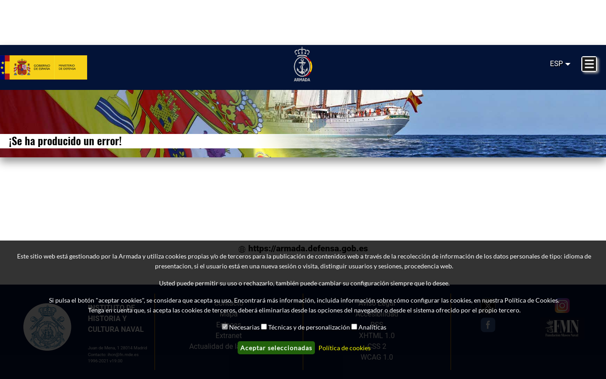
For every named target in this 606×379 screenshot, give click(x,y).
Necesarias (244, 327)
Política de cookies (344, 348)
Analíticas (372, 327)
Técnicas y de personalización (309, 327)
